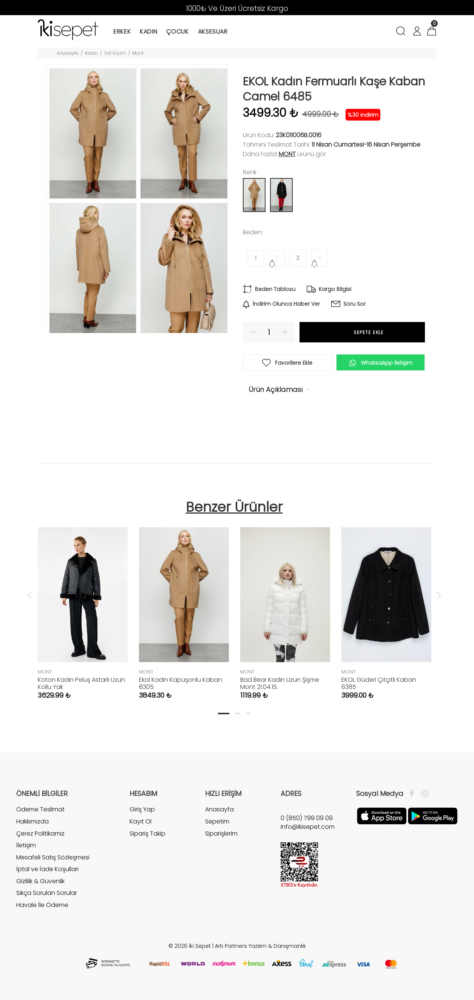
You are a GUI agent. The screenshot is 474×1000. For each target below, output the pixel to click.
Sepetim (217, 821)
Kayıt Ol (140, 821)
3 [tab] (248, 713)
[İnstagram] (423, 793)
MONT (287, 154)
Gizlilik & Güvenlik (40, 881)
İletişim (26, 845)
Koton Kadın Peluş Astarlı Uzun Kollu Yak (81, 683)
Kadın (91, 53)
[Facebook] (414, 793)
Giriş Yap (142, 809)
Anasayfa (68, 53)
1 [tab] (223, 713)
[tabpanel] (82, 605)
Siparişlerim (221, 833)
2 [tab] (237, 713)
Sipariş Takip (147, 833)
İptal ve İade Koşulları (47, 869)
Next (439, 595)
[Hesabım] (416, 32)
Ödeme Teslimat (40, 809)
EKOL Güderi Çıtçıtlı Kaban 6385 (378, 683)
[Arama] (402, 32)
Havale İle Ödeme (42, 905)
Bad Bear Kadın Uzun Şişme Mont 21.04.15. (279, 683)
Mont (138, 53)
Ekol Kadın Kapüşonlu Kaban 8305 (180, 683)
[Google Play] (432, 815)
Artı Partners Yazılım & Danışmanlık (260, 946)
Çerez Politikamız (40, 833)
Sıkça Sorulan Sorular (46, 893)
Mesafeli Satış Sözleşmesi (53, 857)
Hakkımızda (32, 821)
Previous (29, 595)
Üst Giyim (115, 53)
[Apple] (381, 815)
